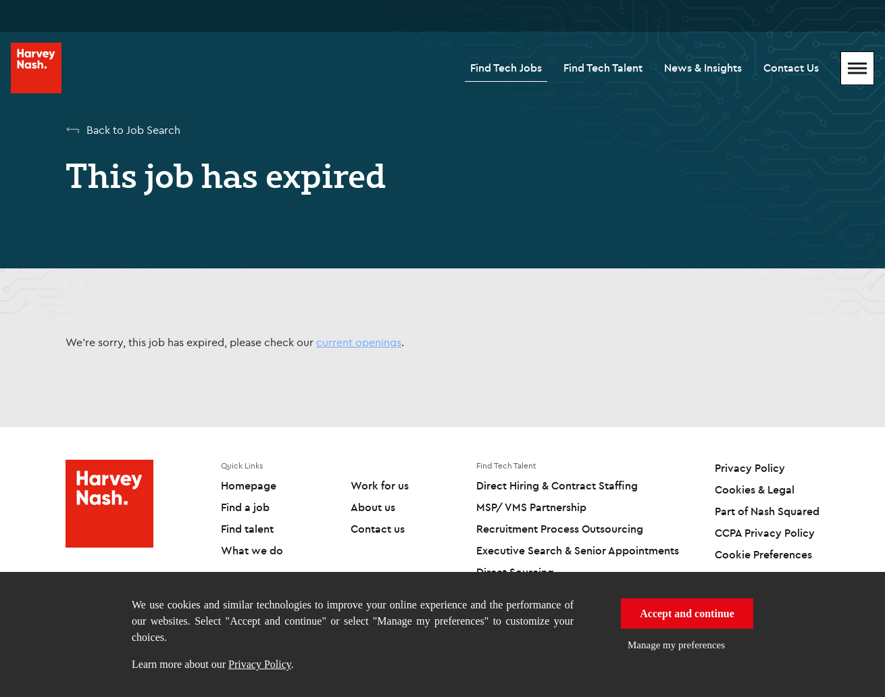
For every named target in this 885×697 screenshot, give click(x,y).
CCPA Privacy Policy (765, 532)
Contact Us (791, 67)
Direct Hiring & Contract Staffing (557, 485)
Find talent (247, 528)
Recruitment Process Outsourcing (559, 528)
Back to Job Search (133, 130)
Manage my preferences (676, 645)
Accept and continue (687, 613)
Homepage (248, 485)
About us (373, 507)
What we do (252, 550)
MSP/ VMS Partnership (531, 507)
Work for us (380, 485)
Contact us (378, 528)
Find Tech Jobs (506, 67)
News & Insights (703, 67)
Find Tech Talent (602, 67)
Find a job (245, 507)
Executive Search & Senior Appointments (577, 550)
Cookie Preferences (763, 554)
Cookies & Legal (754, 489)
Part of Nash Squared (767, 511)
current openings (358, 342)
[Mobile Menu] (857, 68)
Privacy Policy (259, 664)
